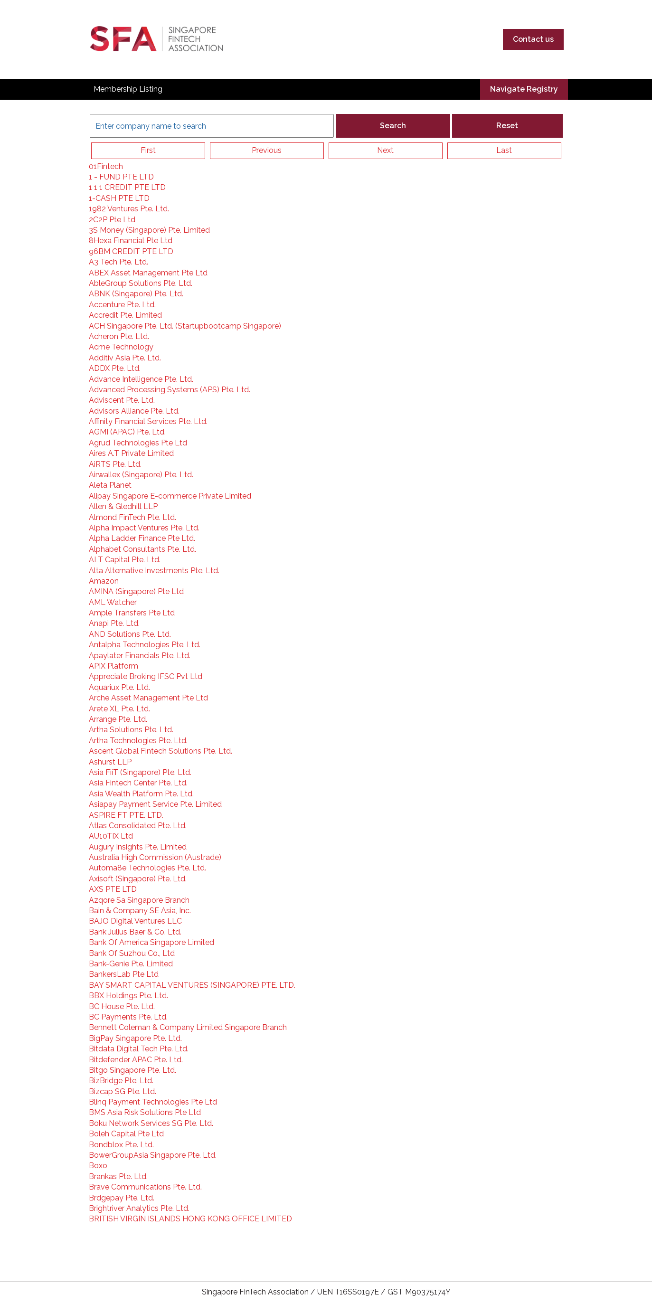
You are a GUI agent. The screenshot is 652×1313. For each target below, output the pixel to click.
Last (504, 150)
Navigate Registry (524, 89)
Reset (507, 125)
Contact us (533, 39)
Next (385, 150)
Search (393, 125)
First (148, 150)
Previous (267, 150)
